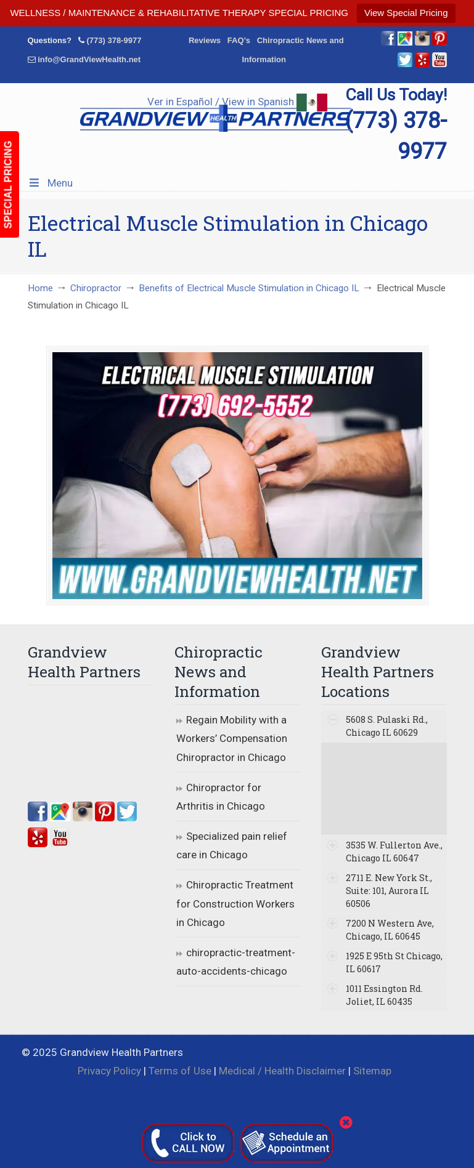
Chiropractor (95, 288)
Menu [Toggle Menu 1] (50, 183)
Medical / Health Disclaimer (282, 1071)
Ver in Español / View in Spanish (237, 101)
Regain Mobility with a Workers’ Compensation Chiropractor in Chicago (231, 738)
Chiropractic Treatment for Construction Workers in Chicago (235, 903)
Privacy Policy (109, 1071)
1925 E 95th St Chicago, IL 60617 (394, 962)
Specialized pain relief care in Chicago (231, 845)
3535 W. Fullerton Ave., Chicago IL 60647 (394, 851)
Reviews (205, 40)
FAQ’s (238, 40)
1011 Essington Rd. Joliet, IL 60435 (384, 995)
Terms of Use (180, 1071)
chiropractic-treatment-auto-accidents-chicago (235, 962)
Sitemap (372, 1071)
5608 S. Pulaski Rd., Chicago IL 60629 (387, 726)
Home (40, 288)
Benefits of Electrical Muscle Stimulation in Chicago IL (249, 288)
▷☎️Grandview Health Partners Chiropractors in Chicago (215, 115)
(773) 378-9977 (113, 40)
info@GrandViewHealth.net (89, 59)
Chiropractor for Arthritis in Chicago (220, 797)
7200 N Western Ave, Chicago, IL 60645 (390, 929)
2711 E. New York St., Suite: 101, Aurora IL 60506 (389, 890)
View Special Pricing (406, 12)
